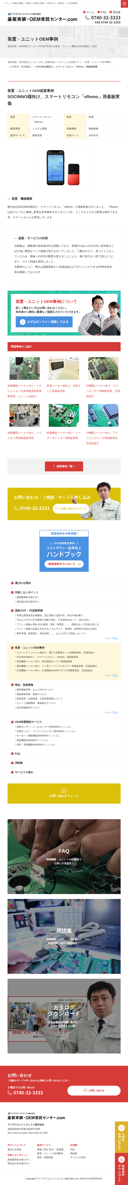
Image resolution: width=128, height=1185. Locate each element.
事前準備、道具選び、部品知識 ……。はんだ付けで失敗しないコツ (50, 635)
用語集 (115, 12)
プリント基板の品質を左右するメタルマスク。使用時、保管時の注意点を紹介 (56, 631)
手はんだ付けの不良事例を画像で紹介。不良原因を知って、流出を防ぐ (52, 622)
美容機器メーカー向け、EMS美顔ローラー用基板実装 (43, 664)
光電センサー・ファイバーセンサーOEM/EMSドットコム (45, 733)
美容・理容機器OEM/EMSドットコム (35, 747)
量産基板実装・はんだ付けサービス (34, 692)
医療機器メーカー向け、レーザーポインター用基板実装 (64, 438)
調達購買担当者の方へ (27, 599)
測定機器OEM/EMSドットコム (31, 742)
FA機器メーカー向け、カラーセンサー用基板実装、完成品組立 (103, 393)
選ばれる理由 (21, 585)
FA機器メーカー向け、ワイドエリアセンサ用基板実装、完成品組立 (103, 440)
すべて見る (111, 640)
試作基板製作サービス (27, 710)
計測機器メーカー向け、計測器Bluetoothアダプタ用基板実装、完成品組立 (54, 672)
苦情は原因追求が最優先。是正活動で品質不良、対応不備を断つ (49, 617)
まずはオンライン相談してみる (44, 324)
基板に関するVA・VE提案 (50, 1152)
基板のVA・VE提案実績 (27, 613)
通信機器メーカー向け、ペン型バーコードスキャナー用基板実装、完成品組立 (56, 668)
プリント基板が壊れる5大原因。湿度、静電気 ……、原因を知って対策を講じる (57, 626)
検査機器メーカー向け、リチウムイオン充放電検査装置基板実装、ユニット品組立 (25, 393)
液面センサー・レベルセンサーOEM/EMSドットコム (43, 729)
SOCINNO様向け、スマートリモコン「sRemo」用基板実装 (46, 659)
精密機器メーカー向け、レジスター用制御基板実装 (25, 438)
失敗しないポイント (25, 594)
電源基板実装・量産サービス (31, 696)
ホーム (88, 12)
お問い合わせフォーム (64, 795)
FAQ (102, 12)
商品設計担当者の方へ (27, 604)
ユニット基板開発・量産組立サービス (35, 705)
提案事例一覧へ (64, 468)
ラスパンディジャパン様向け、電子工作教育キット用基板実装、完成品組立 (55, 655)
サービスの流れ (22, 774)
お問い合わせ (94, 1092)
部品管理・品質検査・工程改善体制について (39, 701)
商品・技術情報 (22, 687)
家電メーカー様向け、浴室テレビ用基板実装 (64, 391)
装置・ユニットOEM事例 (27, 650)
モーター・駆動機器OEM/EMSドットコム (37, 738)
